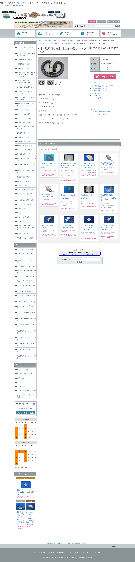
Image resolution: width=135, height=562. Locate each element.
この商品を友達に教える (99, 88)
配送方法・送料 (54, 552)
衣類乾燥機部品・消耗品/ (24, 60)
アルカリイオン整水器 (23, 114)
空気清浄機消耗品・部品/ (24, 145)
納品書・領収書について (83, 543)
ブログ (67, 34)
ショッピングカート (110, 34)
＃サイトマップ (21, 386)
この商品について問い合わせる (101, 91)
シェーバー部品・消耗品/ (24, 150)
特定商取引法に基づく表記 (68, 552)
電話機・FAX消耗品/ (23, 181)
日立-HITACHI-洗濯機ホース (25, 291)
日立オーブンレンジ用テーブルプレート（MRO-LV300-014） (68, 165)
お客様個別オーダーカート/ (25, 234)
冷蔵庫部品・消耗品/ (23, 64)
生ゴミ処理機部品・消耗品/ (25, 189)
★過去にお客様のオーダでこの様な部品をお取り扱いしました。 (26, 227)
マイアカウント (113, 21)
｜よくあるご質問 (69, 543)
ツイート (92, 109)
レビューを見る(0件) (98, 95)
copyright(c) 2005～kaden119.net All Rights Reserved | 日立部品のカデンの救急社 (67, 557)
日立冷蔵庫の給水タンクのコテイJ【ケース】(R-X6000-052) (108, 227)
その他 (19, 213)
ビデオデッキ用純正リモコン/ (26, 87)
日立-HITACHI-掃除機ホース (53, 43)
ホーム (25, 34)
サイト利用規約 (49, 543)
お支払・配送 (46, 34)
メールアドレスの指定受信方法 (26, 391)
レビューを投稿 (97, 98)
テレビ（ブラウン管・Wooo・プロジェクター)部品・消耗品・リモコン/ (26, 74)
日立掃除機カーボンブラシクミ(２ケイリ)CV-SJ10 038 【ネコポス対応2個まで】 (20, 518)
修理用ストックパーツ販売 (25, 238)
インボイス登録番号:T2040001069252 (11, 5)
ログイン (101, 21)
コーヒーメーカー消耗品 (24, 118)
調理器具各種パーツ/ (23, 133)
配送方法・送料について (24, 374)
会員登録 (91, 21)
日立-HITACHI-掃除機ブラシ (25, 281)
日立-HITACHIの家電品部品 (25, 249)
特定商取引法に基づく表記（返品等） (103, 86)
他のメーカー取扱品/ (23, 217)
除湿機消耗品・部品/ (23, 177)
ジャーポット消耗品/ (23, 110)
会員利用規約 (59, 543)
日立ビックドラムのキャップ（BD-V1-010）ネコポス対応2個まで (25, 492)
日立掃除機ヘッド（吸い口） (25, 266)
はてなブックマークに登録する (101, 114)
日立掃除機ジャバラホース (67, 40)
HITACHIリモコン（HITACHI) (26, 302)
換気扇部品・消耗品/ (23, 137)
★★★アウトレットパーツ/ (25, 221)
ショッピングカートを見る (25, 413)
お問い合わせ (88, 34)
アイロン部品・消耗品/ (24, 204)
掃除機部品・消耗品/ (50, 40)
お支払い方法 (43, 552)
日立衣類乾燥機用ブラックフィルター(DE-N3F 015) (48, 165)
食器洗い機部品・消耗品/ (24, 122)
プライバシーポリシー (85, 552)
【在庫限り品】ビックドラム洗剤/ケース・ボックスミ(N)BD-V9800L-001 (88, 165)
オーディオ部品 (21, 185)
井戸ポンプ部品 (21, 208)
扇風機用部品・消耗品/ (24, 141)
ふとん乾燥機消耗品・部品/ (25, 200)
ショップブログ (21, 382)
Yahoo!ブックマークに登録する (101, 112)
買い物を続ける (97, 93)
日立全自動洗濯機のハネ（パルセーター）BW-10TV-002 (88, 197)
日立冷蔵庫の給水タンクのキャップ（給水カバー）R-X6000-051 (88, 227)
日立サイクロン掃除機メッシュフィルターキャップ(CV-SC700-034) (68, 197)
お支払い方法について (23, 369)
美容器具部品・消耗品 (23, 154)
